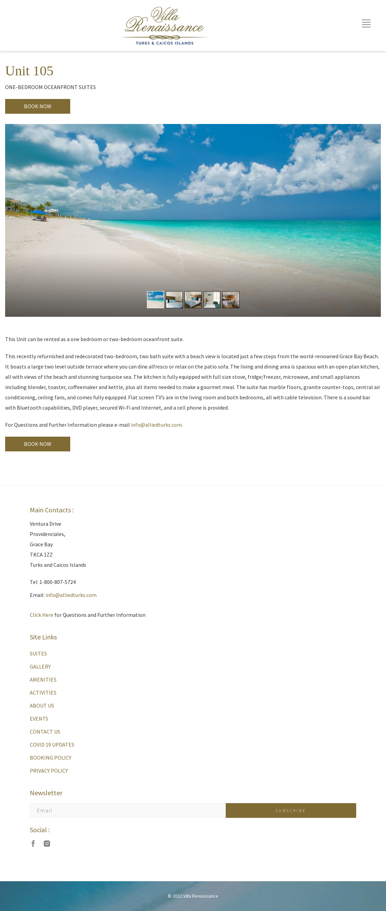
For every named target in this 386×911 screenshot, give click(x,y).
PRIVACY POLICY (49, 770)
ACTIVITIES (43, 692)
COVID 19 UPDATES (52, 744)
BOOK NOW (37, 106)
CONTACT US (45, 731)
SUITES (38, 653)
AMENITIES (43, 679)
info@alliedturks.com (156, 424)
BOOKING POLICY (50, 757)
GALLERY (40, 666)
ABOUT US (42, 705)
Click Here (41, 614)
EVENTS (39, 718)
